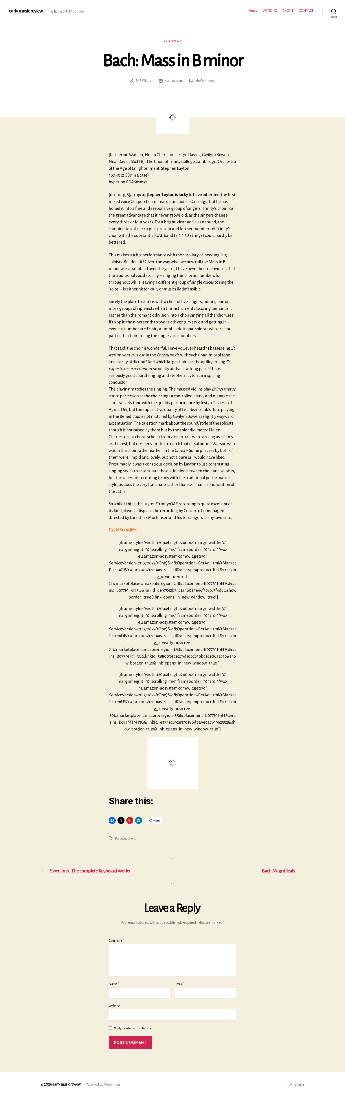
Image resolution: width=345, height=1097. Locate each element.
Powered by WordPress (103, 1084)
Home (253, 11)
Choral (132, 838)
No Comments (205, 80)
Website (114, 1006)
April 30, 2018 (174, 80)
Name (114, 984)
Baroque (120, 838)
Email (179, 984)
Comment (116, 940)
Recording (172, 41)
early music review (26, 11)
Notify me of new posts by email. (133, 1028)
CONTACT (306, 11)
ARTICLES (270, 11)
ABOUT (288, 11)
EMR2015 (146, 80)
